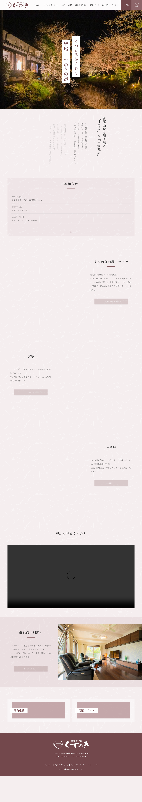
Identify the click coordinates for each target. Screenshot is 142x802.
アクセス (48, 765)
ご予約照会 (136, 4)
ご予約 (126, 5)
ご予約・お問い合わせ (60, 765)
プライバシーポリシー (78, 765)
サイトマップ (92, 765)
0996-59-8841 (65, 756)
